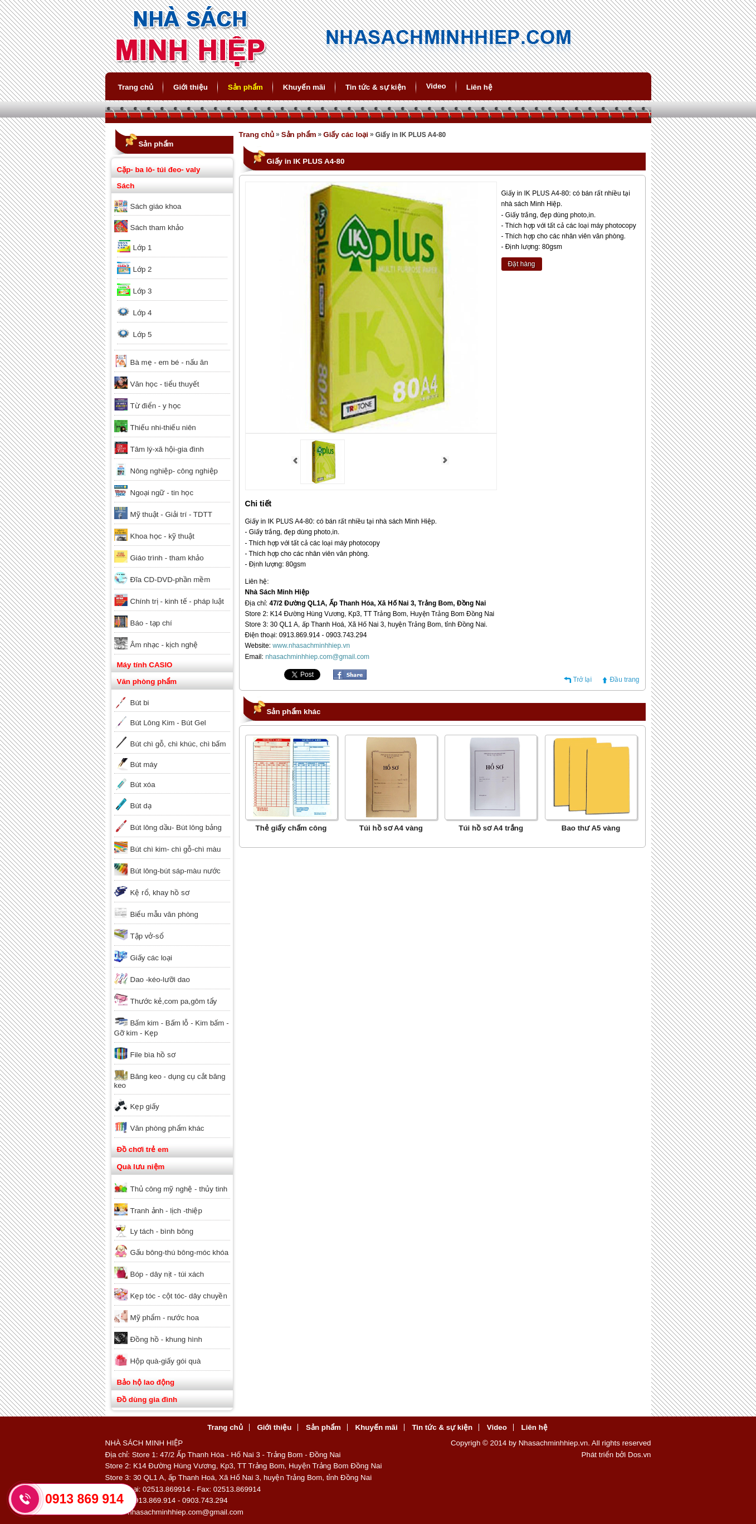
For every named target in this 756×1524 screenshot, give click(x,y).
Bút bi (139, 702)
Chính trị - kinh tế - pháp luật (177, 601)
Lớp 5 (142, 334)
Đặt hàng (521, 264)
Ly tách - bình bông (162, 1231)
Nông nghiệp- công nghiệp (174, 471)
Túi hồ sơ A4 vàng (391, 828)
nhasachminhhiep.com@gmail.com (317, 657)
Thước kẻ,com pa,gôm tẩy (173, 1001)
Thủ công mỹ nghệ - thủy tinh (179, 1189)
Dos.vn (639, 1454)
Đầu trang (624, 679)
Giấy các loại (151, 958)
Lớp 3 (142, 291)
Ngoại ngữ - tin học (162, 493)
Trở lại (582, 679)
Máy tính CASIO (145, 665)
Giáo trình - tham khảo (167, 558)
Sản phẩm (245, 87)
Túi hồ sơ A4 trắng (491, 828)
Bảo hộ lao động (146, 1382)
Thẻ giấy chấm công (291, 828)
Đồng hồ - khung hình (166, 1339)
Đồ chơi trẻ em (143, 1149)
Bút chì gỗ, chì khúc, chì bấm (178, 744)
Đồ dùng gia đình (147, 1399)
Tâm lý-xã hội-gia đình (167, 449)
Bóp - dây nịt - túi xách (167, 1274)
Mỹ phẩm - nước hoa (164, 1317)
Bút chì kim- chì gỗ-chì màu (175, 849)
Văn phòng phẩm (147, 681)
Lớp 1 (142, 247)
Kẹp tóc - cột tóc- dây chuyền (178, 1296)
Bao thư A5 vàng (591, 828)
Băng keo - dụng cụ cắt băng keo (170, 1081)
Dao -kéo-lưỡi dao (160, 979)
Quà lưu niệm (141, 1166)
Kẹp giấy (144, 1106)
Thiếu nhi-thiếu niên (163, 427)
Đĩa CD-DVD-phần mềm (170, 579)
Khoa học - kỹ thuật (162, 536)
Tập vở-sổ (147, 936)
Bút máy (144, 764)
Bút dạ (141, 806)
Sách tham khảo (157, 227)
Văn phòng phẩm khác (167, 1128)
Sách (126, 186)
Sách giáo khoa (156, 206)
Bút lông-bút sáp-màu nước (175, 871)
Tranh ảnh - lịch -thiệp (166, 1210)
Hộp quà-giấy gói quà (165, 1361)
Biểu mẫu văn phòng (164, 914)
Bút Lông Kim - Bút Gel (168, 723)
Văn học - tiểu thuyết (164, 384)
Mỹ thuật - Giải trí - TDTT (171, 514)
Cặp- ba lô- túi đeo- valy (159, 169)
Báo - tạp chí (151, 623)
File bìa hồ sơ (152, 1055)
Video (436, 86)
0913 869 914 (84, 1499)
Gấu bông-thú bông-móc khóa (179, 1252)
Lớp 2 (142, 269)
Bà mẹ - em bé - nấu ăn (169, 362)
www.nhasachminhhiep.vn (311, 645)
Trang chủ (136, 87)
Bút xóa (142, 784)
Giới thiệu (190, 87)
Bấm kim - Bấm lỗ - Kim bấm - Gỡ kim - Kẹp (171, 1028)
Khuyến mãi (304, 87)
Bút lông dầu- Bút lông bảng (176, 827)
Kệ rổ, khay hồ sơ (159, 892)
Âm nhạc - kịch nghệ (164, 645)
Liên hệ (479, 87)
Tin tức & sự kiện (375, 87)
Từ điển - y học (155, 406)
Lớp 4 (142, 313)
